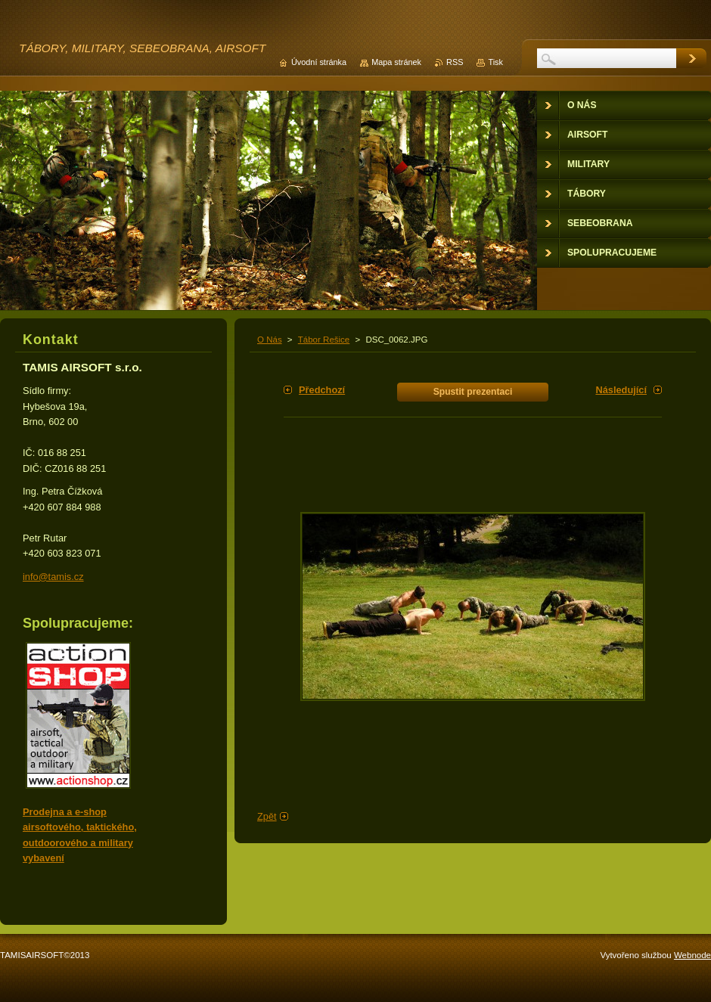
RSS (454, 62)
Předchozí (322, 390)
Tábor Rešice (323, 339)
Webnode (692, 955)
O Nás (269, 339)
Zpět (267, 816)
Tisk (495, 62)
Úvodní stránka (318, 62)
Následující (621, 390)
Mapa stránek (396, 62)
